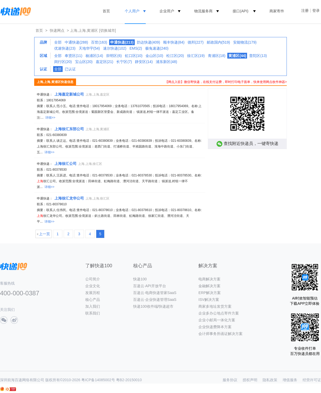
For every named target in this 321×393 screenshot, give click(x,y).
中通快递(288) (76, 42)
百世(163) (99, 42)
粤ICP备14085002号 (98, 380)
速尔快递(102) (115, 48)
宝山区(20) (84, 62)
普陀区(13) (258, 56)
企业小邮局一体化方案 (216, 320)
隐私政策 (270, 380)
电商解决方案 (209, 279)
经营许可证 (312, 380)
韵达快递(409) (148, 42)
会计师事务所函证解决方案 (220, 334)
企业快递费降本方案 (215, 327)
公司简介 (92, 279)
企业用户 (166, 11)
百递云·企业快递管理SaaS (154, 299)
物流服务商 (203, 11)
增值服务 (290, 380)
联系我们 (92, 313)
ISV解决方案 (208, 299)
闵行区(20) (63, 62)
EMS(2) (135, 48)
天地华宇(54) (89, 48)
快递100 (140, 279)
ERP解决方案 (209, 293)
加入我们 (92, 306)
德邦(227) (196, 42)
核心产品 (92, 299)
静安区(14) (144, 62)
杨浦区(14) (94, 56)
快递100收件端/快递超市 (153, 306)
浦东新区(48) (166, 62)
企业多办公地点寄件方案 (218, 313)
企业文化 (92, 286)
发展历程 (92, 293)
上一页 (44, 234)
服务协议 (230, 380)
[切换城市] (107, 30)
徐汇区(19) (196, 56)
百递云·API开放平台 (149, 286)
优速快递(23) (65, 48)
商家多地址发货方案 (215, 306)
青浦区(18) (216, 56)
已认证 (70, 69)
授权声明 (250, 380)
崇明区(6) (114, 56)
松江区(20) (175, 56)
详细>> (50, 117)
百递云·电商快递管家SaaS (154, 293)
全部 (58, 42)
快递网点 (57, 30)
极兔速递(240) (157, 48)
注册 (305, 10)
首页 (106, 11)
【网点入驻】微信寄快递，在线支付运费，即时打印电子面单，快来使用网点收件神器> (226, 82)
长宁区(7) (124, 62)
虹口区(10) (134, 56)
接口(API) (240, 11)
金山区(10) (154, 56)
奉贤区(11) (73, 56)
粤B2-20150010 (129, 380)
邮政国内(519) (218, 42)
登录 (316, 10)
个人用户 (132, 11)
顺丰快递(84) (173, 42)
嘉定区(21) (104, 62)
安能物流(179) (245, 42)
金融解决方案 (209, 286)
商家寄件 (276, 11)
